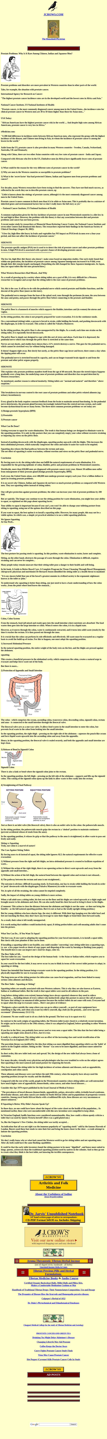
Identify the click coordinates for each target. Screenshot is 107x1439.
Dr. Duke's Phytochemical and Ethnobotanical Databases (53, 1303)
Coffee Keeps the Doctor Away (53, 1346)
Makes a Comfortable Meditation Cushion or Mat (53, 1285)
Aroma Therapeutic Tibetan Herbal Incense (53, 1260)
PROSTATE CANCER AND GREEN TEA (53, 1333)
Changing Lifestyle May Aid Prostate (53, 1342)
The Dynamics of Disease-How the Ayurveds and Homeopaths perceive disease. (53, 1294)
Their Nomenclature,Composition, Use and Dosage (53, 1290)
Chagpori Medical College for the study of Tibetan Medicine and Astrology (53, 1325)
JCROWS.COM (53, 14)
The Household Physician (53, 39)
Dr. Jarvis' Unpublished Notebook (56, 1214)
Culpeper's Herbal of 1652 (53, 1298)
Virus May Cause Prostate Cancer (53, 1355)
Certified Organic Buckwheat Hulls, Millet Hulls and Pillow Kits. (53, 1283)
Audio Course (70, 1278)
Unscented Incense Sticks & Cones (53, 1267)
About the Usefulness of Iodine (53, 1194)
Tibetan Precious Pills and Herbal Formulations (53, 1272)
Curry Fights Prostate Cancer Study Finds (53, 1351)
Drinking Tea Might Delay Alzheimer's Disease (53, 1337)
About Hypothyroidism (53, 1197)
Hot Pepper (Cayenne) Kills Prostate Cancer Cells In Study (53, 1359)
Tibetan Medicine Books (43, 1278)
